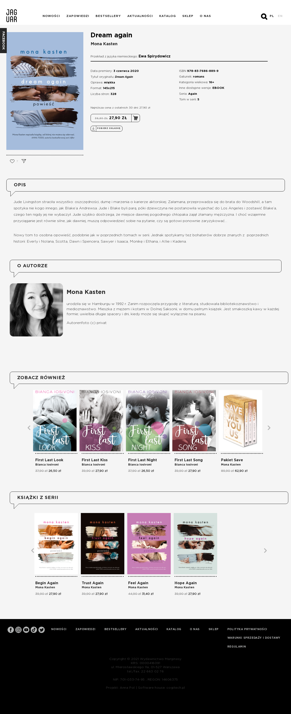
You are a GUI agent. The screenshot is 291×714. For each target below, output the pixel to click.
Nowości (51, 16)
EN (280, 16)
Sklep (187, 16)
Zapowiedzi (77, 16)
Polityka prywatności (247, 629)
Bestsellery (108, 16)
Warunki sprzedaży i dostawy (253, 637)
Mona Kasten (104, 44)
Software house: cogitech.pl (161, 687)
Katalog (167, 16)
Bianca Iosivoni (47, 464)
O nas (205, 16)
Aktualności (140, 16)
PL (272, 16)
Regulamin (236, 646)
